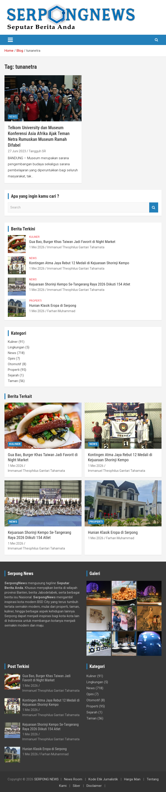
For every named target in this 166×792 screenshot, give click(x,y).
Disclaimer (94, 786)
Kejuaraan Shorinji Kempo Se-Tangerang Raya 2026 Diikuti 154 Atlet (79, 284)
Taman (13, 381)
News (13, 116)
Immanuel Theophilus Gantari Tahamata (75, 247)
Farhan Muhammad (61, 311)
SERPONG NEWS (46, 779)
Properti (35, 300)
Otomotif (14, 364)
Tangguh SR (37, 151)
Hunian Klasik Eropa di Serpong (52, 305)
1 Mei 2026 (37, 247)
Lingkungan (16, 347)
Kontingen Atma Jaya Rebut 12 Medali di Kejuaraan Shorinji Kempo (79, 263)
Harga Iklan (132, 779)
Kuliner (34, 236)
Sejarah (13, 375)
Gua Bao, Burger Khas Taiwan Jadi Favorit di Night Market (72, 241)
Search (153, 207)
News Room (73, 779)
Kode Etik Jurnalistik (103, 779)
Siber (76, 786)
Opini (11, 358)
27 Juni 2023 (17, 151)
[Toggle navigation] (10, 40)
